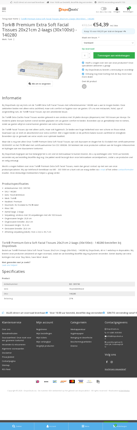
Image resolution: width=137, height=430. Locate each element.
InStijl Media (124, 417)
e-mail (102, 196)
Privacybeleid (8, 383)
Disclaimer (7, 379)
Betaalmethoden (10, 360)
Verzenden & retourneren (13, 371)
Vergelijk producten (45, 372)
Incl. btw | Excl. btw (103, 12)
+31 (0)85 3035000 (113, 359)
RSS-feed (6, 396)
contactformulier (126, 196)
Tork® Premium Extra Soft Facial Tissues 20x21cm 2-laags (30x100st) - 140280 (57, 18)
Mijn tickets (41, 364)
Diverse (74, 372)
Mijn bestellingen (44, 360)
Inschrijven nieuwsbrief (115, 396)
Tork (10, 39)
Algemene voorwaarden (13, 375)
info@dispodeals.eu (114, 364)
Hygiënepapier (77, 360)
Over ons (6, 356)
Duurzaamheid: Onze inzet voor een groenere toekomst (16, 365)
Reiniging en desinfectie (81, 364)
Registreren (41, 356)
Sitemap (5, 392)
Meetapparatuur (78, 356)
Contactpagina (8, 388)
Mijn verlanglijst (43, 368)
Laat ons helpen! (9, 292)
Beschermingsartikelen (81, 368)
